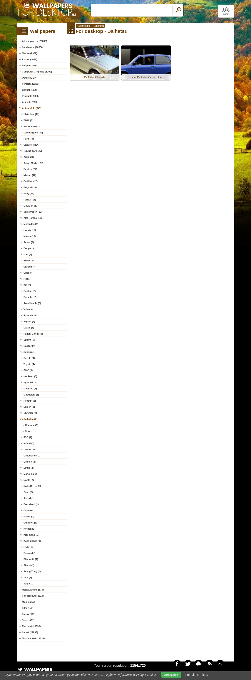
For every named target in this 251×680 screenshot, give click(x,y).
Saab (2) (28, 492)
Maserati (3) (30, 388)
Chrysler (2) (30, 413)
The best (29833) (31, 626)
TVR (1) (27, 577)
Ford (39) (28, 138)
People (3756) (29, 65)
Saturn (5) (29, 339)
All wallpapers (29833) (34, 41)
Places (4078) (29, 59)
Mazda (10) (29, 236)
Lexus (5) (28, 327)
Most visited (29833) (33, 638)
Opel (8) (27, 272)
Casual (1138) (29, 90)
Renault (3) (29, 400)
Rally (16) (28, 193)
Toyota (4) (29, 364)
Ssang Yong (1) (32, 571)
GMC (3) (28, 370)
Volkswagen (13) (32, 211)
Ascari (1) (28, 498)
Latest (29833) (30, 632)
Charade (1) (31, 425)
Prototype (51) (31, 126)
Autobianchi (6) (32, 303)
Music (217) (28, 602)
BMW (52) (28, 120)
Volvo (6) (28, 309)
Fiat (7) (27, 279)
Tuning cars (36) (32, 151)
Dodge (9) (29, 248)
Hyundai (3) (30, 382)
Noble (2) (28, 480)
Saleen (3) (29, 407)
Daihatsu (99, 25)
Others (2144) (29, 77)
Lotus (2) (28, 467)
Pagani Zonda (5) (33, 333)
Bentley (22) (30, 169)
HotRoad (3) (30, 376)
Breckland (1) (31, 504)
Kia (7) (27, 285)
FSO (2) (27, 437)
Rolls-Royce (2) (32, 486)
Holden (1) (29, 528)
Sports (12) (28, 620)
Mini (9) (27, 254)
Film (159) (27, 608)
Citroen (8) (29, 266)
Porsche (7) (30, 297)
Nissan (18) (29, 175)
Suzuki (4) (29, 358)
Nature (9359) (29, 53)
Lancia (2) (29, 449)
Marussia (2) (30, 474)
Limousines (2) (31, 455)
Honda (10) (29, 230)
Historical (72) (31, 114)
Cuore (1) (30, 431)
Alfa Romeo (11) (32, 218)
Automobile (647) (31, 108)
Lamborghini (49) (33, 132)
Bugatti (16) (30, 187)
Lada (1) (28, 547)
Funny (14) (28, 614)
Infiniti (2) (28, 443)
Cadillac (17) (30, 181)
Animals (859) (30, 102)
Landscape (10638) (32, 47)
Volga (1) (28, 583)
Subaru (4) (29, 352)
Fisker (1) (28, 516)
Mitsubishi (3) (31, 394)
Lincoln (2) (29, 461)
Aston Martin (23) (33, 163)
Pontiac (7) (29, 291)
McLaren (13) (30, 205)
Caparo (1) (29, 510)
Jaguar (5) (29, 321)
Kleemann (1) (30, 535)
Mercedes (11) (31, 224)
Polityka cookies (196, 675)
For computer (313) (33, 595)
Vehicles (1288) (30, 83)
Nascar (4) (29, 346)
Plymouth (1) (30, 559)
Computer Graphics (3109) (37, 71)
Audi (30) (28, 157)
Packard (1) (29, 553)
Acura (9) (28, 242)
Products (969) (30, 96)
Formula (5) (30, 315)
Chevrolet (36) (31, 144)
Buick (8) (28, 260)
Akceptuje (171, 675)
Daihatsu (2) (30, 419)
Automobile (83, 25)
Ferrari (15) (29, 199)
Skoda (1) (28, 565)
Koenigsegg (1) (32, 541)
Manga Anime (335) (33, 589)
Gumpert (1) (30, 522)
